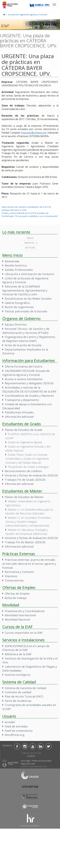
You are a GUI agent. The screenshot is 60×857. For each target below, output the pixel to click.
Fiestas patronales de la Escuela (26, 311)
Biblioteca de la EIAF (18, 654)
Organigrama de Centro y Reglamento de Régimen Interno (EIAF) (28, 339)
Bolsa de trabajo (16, 598)
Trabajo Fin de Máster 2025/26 (25, 542)
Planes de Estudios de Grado (23, 430)
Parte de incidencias (18, 701)
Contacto (31, 756)
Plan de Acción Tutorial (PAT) (24, 696)
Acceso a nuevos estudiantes (24, 379)
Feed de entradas (16, 726)
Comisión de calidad (18, 692)
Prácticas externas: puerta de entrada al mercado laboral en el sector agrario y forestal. (29, 563)
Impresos (11, 576)
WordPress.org (14, 735)
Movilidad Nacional (17, 619)
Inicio (30, 238)
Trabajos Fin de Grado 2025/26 (25, 479)
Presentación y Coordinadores (25, 611)
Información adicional (19, 416)
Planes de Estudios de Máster (24, 497)
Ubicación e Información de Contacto (29, 274)
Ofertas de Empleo (17, 593)
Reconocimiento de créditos (23, 471)
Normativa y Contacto (19, 572)
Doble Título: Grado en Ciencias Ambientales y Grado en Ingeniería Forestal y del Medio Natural (27, 458)
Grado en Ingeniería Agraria (25, 442)
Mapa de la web (28, 763)
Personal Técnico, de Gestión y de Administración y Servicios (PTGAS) (25, 331)
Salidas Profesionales (19, 270)
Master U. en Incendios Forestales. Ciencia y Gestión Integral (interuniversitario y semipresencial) (28, 521)
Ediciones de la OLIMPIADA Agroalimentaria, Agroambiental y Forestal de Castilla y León (24, 290)
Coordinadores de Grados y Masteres (29, 395)
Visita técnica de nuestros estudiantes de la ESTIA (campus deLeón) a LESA (26, 208)
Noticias (30, 247)
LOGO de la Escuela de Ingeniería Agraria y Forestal (25, 280)
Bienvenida (12, 261)
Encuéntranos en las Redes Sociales (28, 298)
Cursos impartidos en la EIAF (24, 633)
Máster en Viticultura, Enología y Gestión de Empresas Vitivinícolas (26, 532)
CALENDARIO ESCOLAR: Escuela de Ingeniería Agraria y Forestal (26, 373)
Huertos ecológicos (17, 675)
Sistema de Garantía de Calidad (25, 688)
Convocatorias (14, 580)
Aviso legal (25, 760)
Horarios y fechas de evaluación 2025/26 (31, 475)
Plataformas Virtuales (19, 412)
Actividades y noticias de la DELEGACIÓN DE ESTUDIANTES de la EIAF (29, 389)
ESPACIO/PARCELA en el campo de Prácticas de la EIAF (25, 648)
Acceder (10, 722)
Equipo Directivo (16, 324)
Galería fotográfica (17, 303)
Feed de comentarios (19, 730)
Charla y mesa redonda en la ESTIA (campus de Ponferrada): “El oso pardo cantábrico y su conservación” (30, 215)
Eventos (29, 242)
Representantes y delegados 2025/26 (29, 383)
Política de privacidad (41, 760)
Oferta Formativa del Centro (23, 366)
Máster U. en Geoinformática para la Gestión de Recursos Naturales (29, 511)
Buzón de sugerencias (19, 307)
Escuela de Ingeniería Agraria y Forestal (27, 14)
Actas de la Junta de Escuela (23, 345)
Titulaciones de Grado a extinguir (28, 467)
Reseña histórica (16, 265)
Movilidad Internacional (20, 615)
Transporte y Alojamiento (22, 400)
